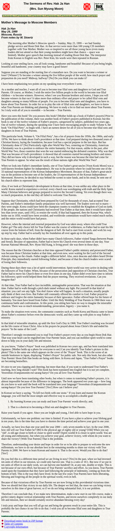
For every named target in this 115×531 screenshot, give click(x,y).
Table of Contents (13, 523)
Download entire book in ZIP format (23, 520)
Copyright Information (16, 526)
